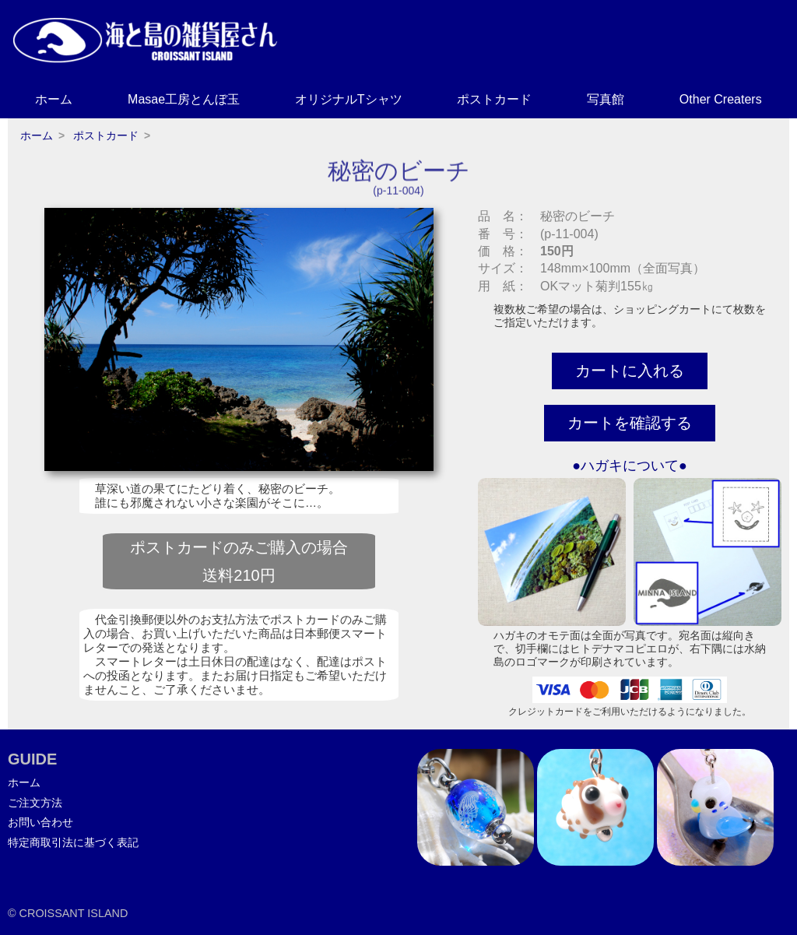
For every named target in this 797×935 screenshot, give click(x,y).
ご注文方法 (35, 802)
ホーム (53, 99)
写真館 (605, 99)
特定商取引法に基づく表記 (73, 842)
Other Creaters (720, 99)
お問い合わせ (40, 822)
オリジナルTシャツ (348, 99)
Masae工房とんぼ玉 (184, 99)
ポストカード (494, 99)
